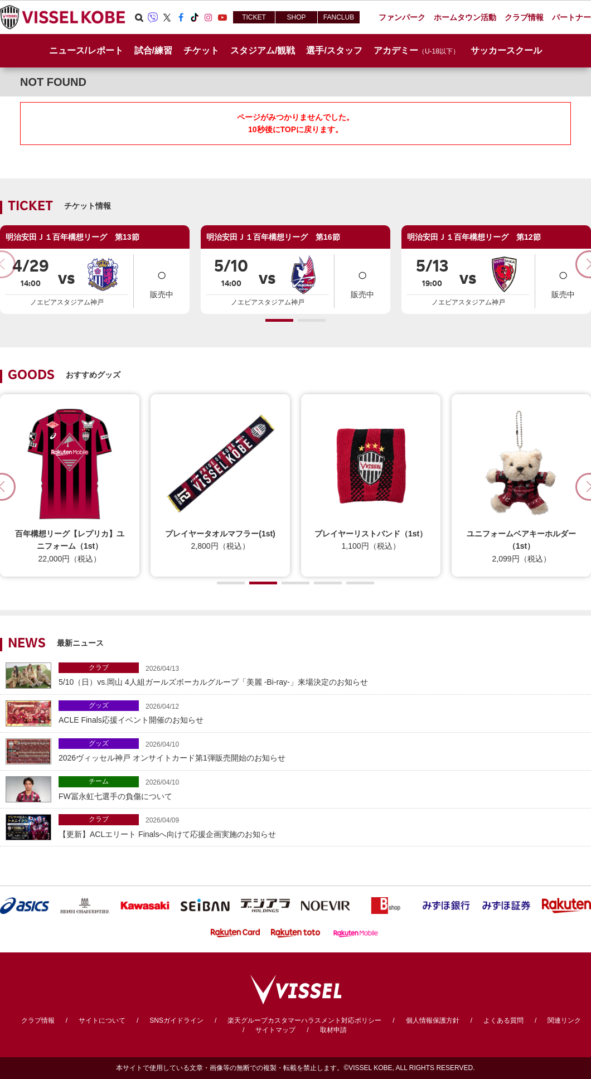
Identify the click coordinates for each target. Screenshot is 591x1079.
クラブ (99, 667)
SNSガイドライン (176, 1020)
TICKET (254, 17)
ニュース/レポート (86, 50)
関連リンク (564, 1020)
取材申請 (333, 1030)
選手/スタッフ (334, 50)
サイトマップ (275, 1030)
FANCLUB (338, 17)
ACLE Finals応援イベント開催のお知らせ (322, 712)
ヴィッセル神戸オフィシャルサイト (62, 17)
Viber (152, 17)
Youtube (222, 17)
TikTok (194, 17)
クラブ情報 (38, 1020)
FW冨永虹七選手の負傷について (322, 788)
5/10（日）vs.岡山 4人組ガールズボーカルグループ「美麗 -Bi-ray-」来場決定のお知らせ (322, 674)
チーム (99, 781)
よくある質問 (503, 1020)
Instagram (208, 17)
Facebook (180, 17)
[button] (279, 320)
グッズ (99, 705)
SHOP (296, 17)
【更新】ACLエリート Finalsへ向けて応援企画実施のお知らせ (322, 826)
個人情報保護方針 (432, 1020)
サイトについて (102, 1020)
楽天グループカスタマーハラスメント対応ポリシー (304, 1020)
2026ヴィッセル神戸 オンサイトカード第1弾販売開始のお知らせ (322, 750)
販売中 (162, 280)
